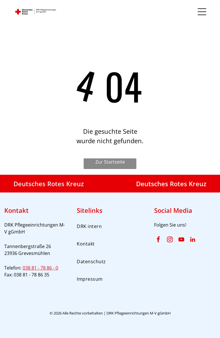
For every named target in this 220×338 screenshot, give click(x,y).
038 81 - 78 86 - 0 (40, 268)
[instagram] (170, 240)
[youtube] (181, 240)
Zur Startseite (110, 162)
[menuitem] (110, 226)
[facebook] (158, 240)
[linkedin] (192, 240)
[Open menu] (202, 11)
